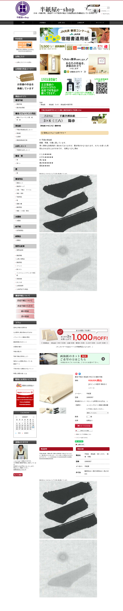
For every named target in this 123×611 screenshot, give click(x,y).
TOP (23, 22)
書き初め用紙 (21, 107)
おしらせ (19, 282)
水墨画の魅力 (17, 346)
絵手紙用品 (20, 230)
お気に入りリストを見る (24, 62)
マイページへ (106, 14)
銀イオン (19, 269)
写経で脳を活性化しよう (20, 356)
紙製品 (19, 240)
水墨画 (19, 220)
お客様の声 (80, 22)
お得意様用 (20, 285)
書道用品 (19, 262)
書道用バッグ (21, 186)
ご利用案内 (42, 22)
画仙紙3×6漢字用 (66, 104)
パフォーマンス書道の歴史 (21, 337)
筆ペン (19, 163)
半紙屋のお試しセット (23, 150)
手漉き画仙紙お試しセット (25, 129)
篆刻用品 (19, 207)
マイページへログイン (25, 51)
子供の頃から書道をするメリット (23, 368)
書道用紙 (19, 255)
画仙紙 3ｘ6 (53, 104)
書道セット (20, 183)
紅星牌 (19, 136)
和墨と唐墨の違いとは (20, 373)
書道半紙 (19, 104)
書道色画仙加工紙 (22, 140)
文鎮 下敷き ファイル (24, 190)
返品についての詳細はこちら (83, 434)
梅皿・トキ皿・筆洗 (23, 211)
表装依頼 (19, 279)
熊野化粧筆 (20, 250)
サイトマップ (100, 22)
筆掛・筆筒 (20, 193)
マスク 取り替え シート (104, 10)
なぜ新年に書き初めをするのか (22, 332)
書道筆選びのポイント (20, 342)
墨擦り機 (19, 204)
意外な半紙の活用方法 (20, 327)
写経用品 (19, 197)
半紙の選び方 (17, 351)
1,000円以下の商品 (22, 289)
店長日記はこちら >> (19, 469)
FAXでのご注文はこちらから (25, 49)
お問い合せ (61, 22)
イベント (19, 266)
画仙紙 (44, 104)
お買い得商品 (21, 259)
